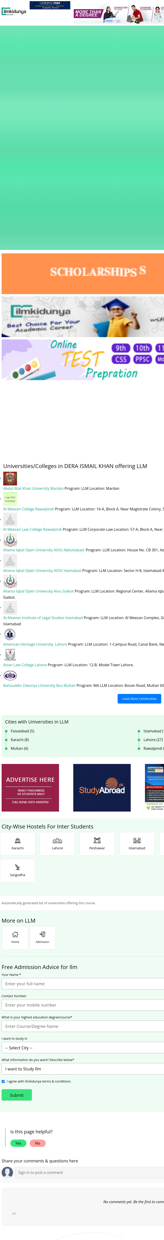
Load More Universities (139, 526)
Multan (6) (19, 575)
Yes (18, 970)
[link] (50, 5)
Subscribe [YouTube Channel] (83, 1135)
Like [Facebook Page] (29, 1135)
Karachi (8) (20, 566)
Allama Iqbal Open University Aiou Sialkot (39, 419)
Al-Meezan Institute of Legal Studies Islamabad (43, 445)
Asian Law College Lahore (25, 492)
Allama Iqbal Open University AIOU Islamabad (42, 399)
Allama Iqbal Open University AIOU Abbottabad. (44, 378)
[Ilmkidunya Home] (14, 11)
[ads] (30, 615)
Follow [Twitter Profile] (137, 1135)
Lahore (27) (153, 566)
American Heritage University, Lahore (35, 472)
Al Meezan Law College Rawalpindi (33, 358)
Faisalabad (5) (22, 558)
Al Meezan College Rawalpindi (29, 338)
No (37, 970)
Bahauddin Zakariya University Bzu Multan (40, 512)
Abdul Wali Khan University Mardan (34, 317)
